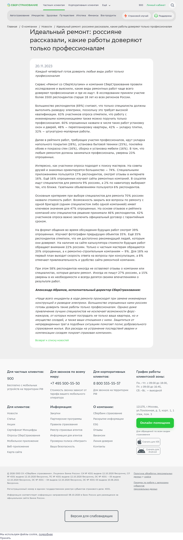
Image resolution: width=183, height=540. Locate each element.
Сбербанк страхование (107, 413)
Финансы (93, 15)
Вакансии (99, 435)
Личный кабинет (156, 5)
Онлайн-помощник (155, 423)
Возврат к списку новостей (52, 340)
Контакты (99, 446)
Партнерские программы (66, 418)
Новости (12, 413)
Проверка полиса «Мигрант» (68, 441)
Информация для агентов (66, 435)
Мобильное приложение (22, 441)
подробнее (46, 534)
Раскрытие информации (108, 418)
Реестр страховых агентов (66, 430)
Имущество (37, 15)
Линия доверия (103, 441)
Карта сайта (14, 452)
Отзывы (98, 430)
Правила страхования (64, 424)
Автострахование (19, 15)
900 (141, 5)
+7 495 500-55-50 (65, 384)
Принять (5, 538)
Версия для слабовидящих (92, 516)
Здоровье (51, 15)
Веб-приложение (18, 446)
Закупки (55, 413)
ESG (95, 424)
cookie (147, 476)
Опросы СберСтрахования (23, 435)
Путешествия (67, 15)
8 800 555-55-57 (106, 384)
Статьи (11, 418)
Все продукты (108, 15)
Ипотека (81, 15)
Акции (11, 424)
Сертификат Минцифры (22, 430)
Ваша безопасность (62, 446)
